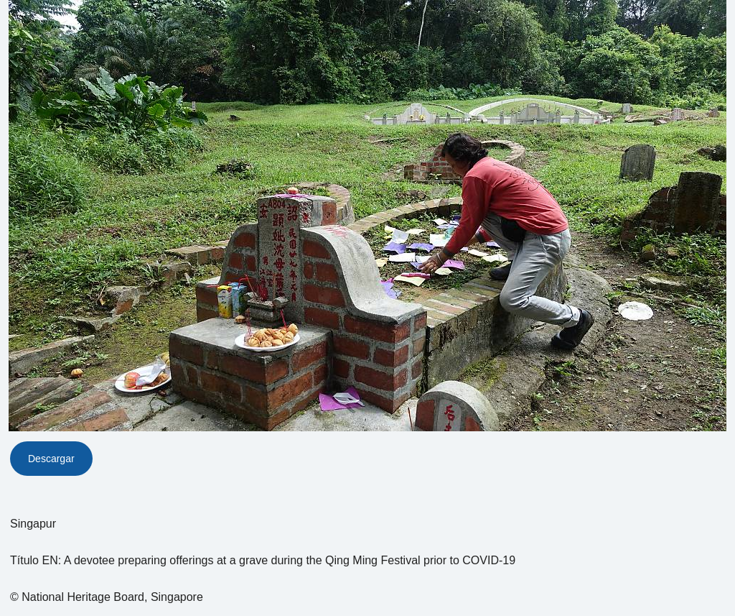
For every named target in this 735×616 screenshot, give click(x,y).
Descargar (51, 458)
